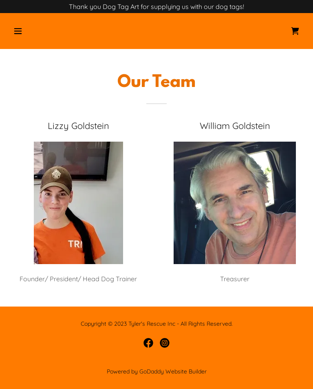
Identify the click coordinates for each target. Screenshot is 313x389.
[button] (43, 31)
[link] (295, 31)
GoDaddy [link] (151, 371)
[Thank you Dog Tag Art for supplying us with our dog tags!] (156, 6)
